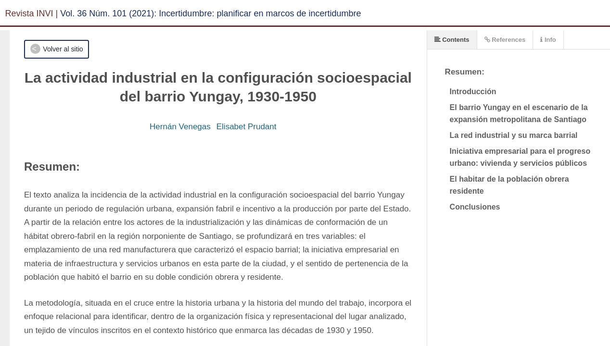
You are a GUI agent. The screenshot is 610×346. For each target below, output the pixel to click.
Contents (452, 39)
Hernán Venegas (180, 126)
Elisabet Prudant (246, 126)
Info (548, 39)
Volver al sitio (63, 49)
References (505, 39)
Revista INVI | (31, 13)
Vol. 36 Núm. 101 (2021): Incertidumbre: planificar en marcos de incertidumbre (210, 13)
